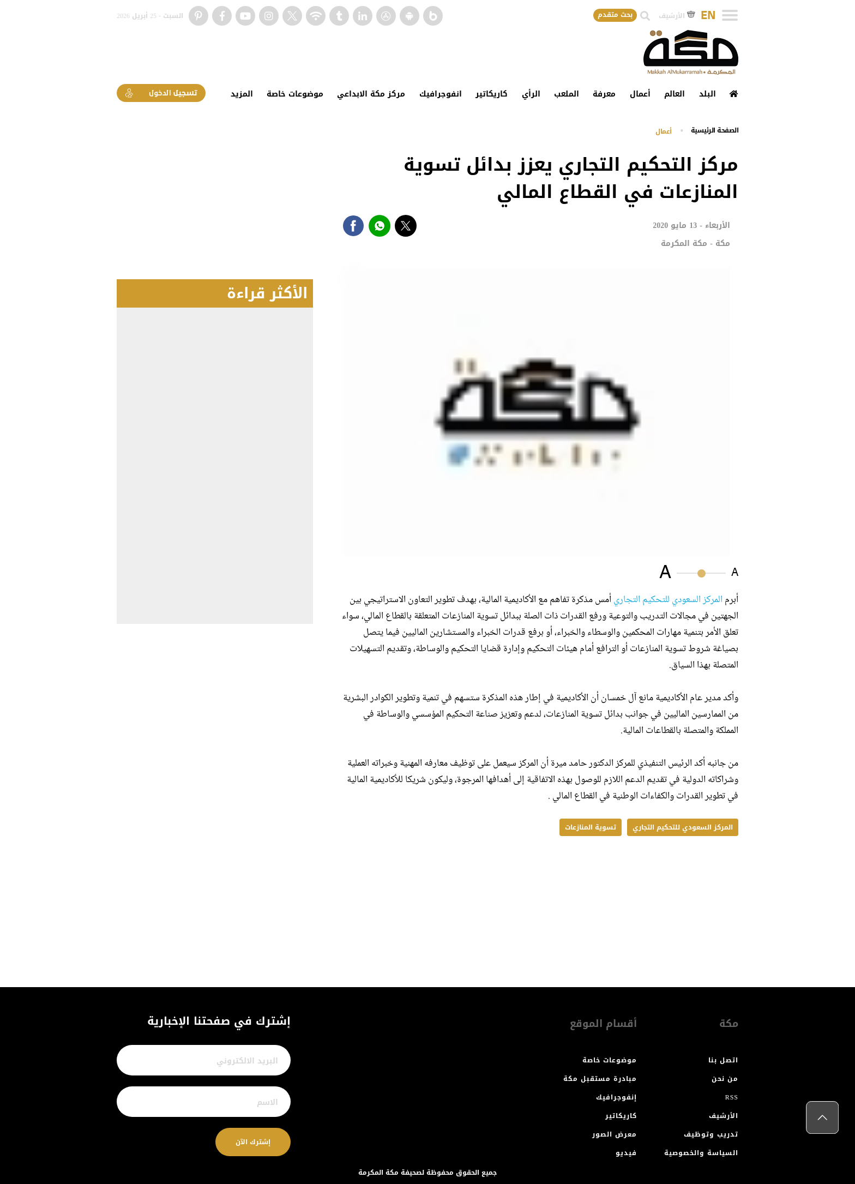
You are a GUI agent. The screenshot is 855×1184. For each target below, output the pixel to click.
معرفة (604, 94)
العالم (674, 94)
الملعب (566, 94)
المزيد (242, 94)
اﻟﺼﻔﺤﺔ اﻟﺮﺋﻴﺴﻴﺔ (715, 130)
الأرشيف (677, 16)
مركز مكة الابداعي (371, 94)
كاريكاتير (491, 94)
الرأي (531, 94)
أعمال (640, 94)
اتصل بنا (723, 1060)
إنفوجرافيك (616, 1097)
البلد (707, 94)
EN (708, 16)
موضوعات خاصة (295, 94)
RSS (731, 1097)
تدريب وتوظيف (711, 1134)
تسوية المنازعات (590, 827)
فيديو (626, 1153)
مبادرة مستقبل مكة (600, 1079)
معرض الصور (614, 1134)
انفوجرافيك (440, 94)
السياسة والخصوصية (701, 1153)
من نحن (725, 1079)
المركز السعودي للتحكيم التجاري (667, 600)
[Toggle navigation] (730, 15)
